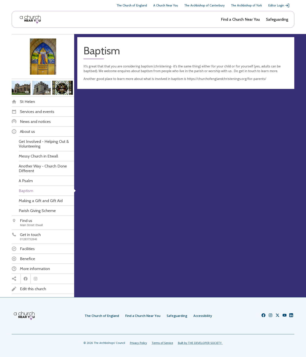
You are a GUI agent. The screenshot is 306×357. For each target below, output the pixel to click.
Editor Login (279, 5)
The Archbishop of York (246, 5)
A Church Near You (165, 5)
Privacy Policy (138, 343)
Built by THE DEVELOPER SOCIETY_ (200, 343)
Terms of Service (162, 343)
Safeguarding (277, 19)
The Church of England (132, 5)
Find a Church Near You (240, 19)
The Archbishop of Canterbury (204, 5)
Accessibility (202, 316)
